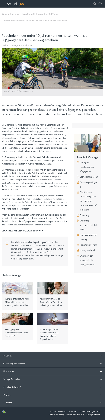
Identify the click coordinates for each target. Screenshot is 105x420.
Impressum (62, 411)
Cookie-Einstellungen (87, 411)
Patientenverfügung (88, 245)
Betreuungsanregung (89, 177)
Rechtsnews (16, 14)
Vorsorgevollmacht (88, 250)
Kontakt (53, 411)
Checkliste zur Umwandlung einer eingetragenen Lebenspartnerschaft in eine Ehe (88, 201)
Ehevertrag (84, 215)
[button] (52, 356)
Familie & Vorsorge (52, 14)
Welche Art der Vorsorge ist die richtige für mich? (87, 260)
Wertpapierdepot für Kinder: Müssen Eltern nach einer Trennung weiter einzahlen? (17, 302)
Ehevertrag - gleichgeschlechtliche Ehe (88, 225)
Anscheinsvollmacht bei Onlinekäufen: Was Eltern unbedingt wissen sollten (51, 302)
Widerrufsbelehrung (56, 415)
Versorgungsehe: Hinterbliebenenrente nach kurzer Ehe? (16, 332)
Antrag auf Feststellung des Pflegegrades (87, 167)
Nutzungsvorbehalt (93, 415)
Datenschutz (72, 411)
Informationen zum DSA (75, 415)
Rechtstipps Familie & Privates (32, 14)
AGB (98, 411)
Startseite (5, 14)
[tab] (52, 356)
